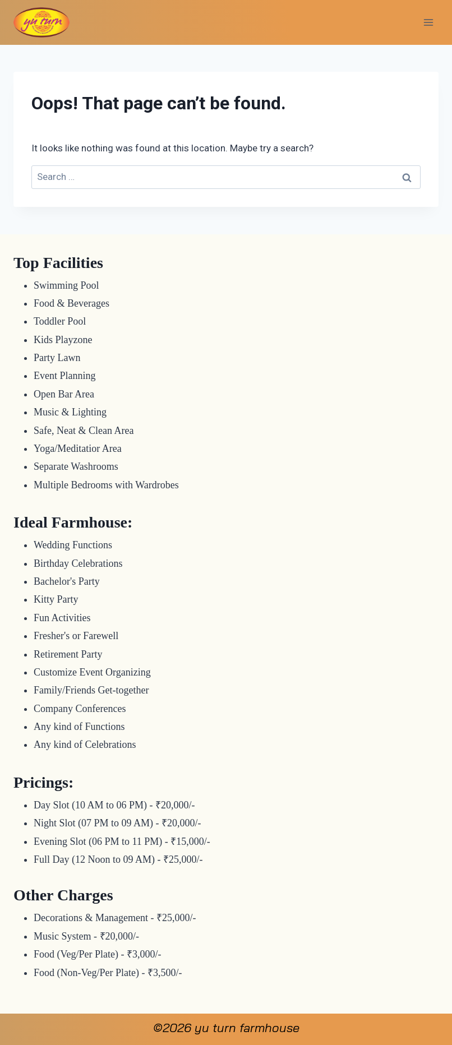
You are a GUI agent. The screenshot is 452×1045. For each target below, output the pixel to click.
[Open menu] (428, 22)
